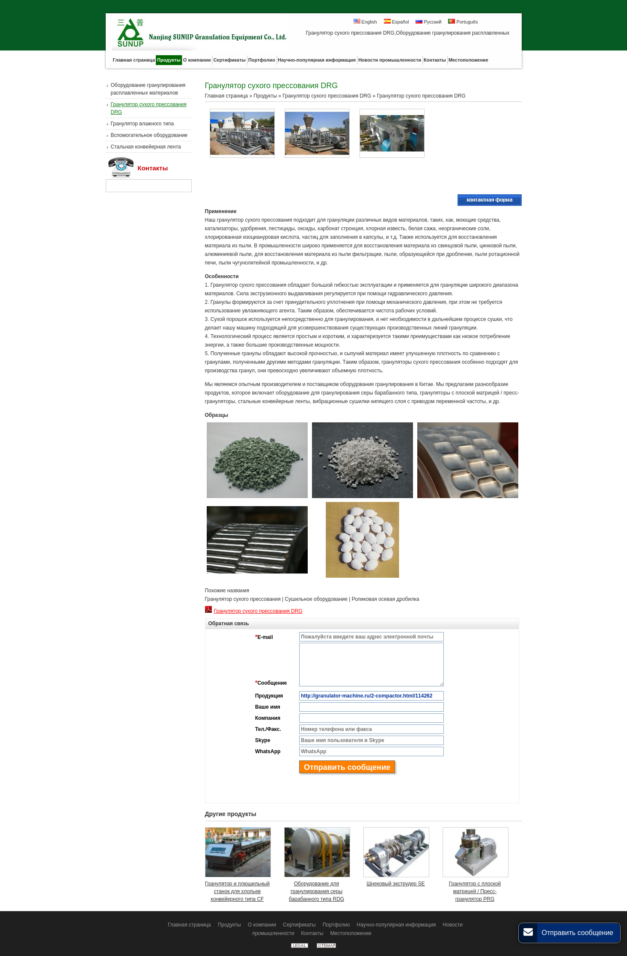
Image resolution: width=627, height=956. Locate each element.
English (365, 21)
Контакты (153, 168)
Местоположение (350, 933)
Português (463, 21)
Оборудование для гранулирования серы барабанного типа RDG (316, 891)
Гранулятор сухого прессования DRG (149, 108)
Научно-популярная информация (396, 925)
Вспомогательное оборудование (149, 135)
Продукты (265, 96)
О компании (262, 925)
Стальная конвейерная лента (146, 147)
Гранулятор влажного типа (142, 124)
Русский (428, 21)
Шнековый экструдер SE (395, 884)
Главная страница (226, 96)
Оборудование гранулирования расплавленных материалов (148, 89)
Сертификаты (299, 925)
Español (396, 21)
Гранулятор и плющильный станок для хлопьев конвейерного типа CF (237, 891)
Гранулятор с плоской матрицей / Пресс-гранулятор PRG (475, 891)
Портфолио (336, 925)
